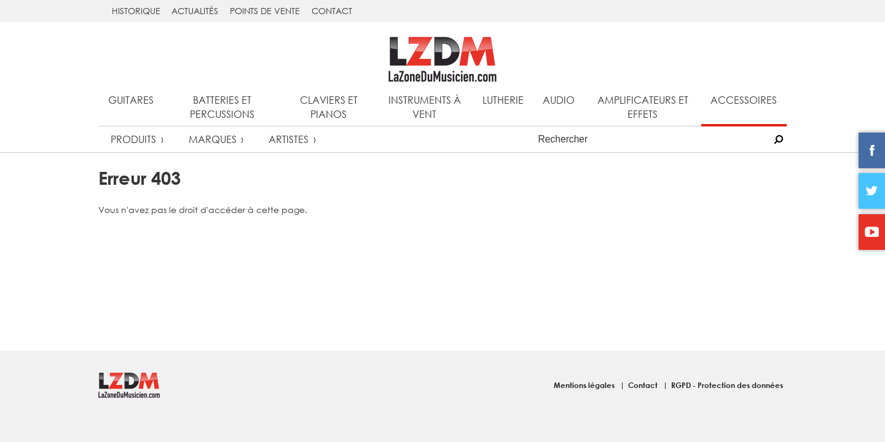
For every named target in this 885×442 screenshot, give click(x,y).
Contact (332, 11)
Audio (559, 99)
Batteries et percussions (222, 106)
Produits (133, 139)
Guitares (131, 99)
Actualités (194, 11)
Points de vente (265, 11)
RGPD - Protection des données (727, 385)
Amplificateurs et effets (642, 106)
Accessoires (743, 99)
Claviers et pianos (329, 106)
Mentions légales (585, 385)
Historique (136, 11)
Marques (213, 139)
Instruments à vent (424, 106)
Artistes (289, 139)
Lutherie (503, 99)
